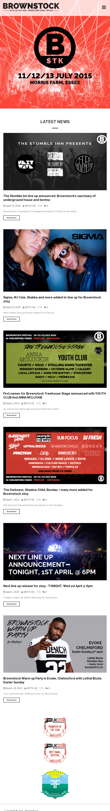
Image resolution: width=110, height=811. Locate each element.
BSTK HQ (29, 205)
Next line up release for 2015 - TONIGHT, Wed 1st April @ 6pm (48, 586)
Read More (11, 218)
